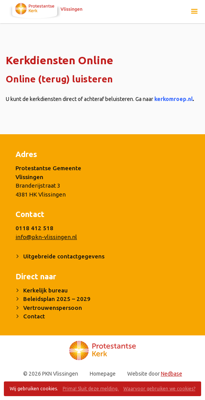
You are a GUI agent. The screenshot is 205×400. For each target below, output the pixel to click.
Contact (34, 316)
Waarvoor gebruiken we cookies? (159, 388)
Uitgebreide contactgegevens (63, 256)
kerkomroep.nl (174, 99)
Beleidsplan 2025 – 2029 (57, 299)
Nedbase (171, 374)
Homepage (103, 374)
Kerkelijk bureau (45, 290)
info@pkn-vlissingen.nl (46, 237)
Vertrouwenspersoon (52, 307)
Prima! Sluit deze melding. (91, 388)
